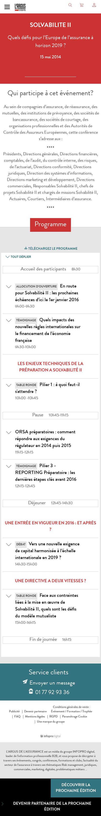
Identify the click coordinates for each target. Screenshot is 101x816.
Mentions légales (35, 716)
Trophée (87, 711)
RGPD (53, 716)
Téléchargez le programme (51, 248)
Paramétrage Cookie (74, 716)
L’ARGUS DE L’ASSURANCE (24, 751)
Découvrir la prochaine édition (76, 788)
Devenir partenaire (35, 711)
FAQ (17, 716)
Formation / (74, 711)
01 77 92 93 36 (52, 693)
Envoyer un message (52, 683)
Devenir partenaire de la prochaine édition (45, 806)
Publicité (14, 711)
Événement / (58, 711)
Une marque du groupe (51, 721)
